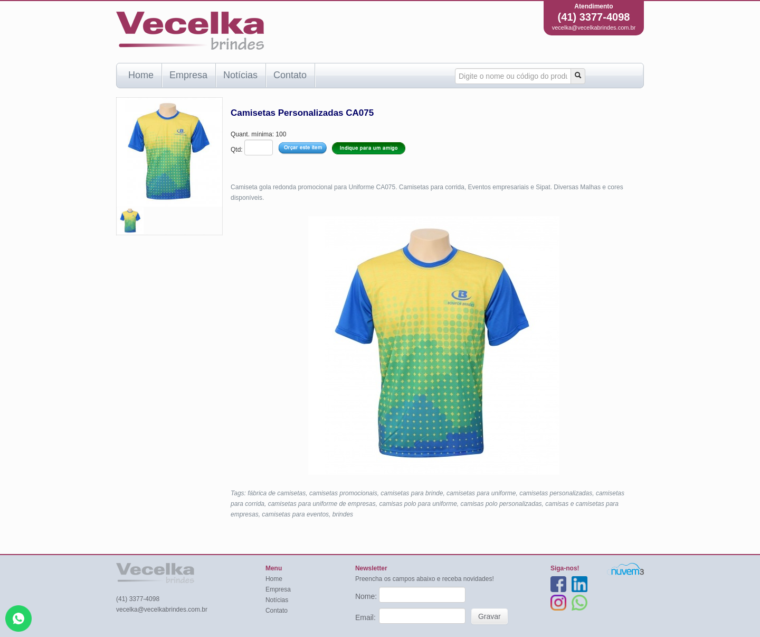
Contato (290, 75)
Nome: (367, 596)
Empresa (188, 75)
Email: (366, 617)
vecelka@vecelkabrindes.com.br (594, 27)
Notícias (240, 75)
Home (141, 75)
